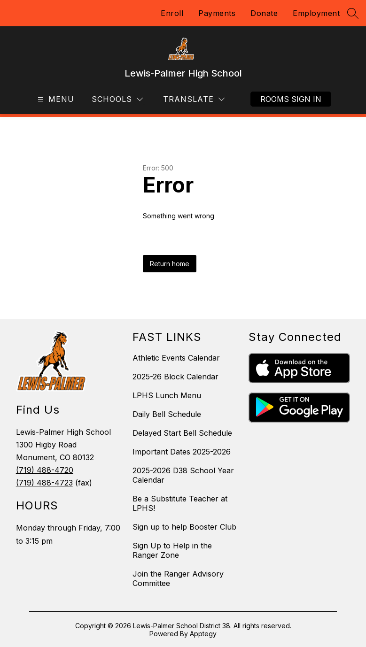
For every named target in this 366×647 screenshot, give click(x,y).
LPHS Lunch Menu (166, 395)
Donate (264, 13)
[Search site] (352, 13)
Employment (316, 13)
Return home (169, 264)
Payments (216, 13)
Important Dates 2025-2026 (181, 451)
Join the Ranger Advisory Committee (178, 578)
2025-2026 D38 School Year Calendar (183, 475)
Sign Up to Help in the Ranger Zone (172, 550)
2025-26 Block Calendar (175, 376)
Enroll (172, 13)
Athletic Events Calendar (176, 357)
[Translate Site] (194, 99)
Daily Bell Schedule (166, 414)
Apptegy (203, 634)
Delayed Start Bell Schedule (182, 433)
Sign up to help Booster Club (184, 526)
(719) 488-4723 (44, 482)
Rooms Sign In (290, 99)
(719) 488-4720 (44, 470)
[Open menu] (54, 99)
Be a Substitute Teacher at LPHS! (179, 503)
